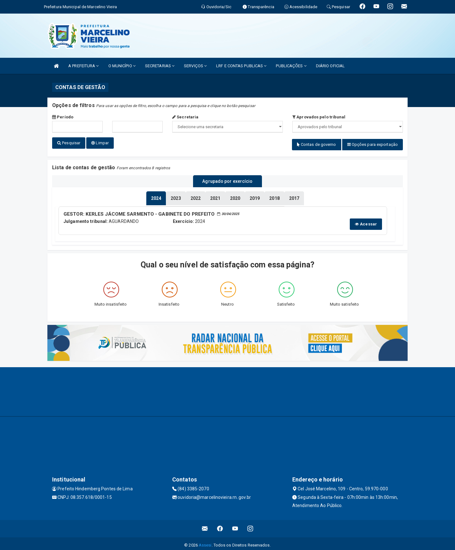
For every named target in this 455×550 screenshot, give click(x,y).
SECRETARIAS (159, 65)
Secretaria (185, 117)
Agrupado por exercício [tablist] (227, 179)
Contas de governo (316, 144)
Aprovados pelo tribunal (319, 117)
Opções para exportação (372, 144)
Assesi (205, 542)
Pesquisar (68, 142)
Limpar (100, 142)
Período (62, 117)
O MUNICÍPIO (122, 65)
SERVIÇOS (195, 65)
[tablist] (156, 196)
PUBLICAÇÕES (291, 65)
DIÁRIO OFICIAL (330, 65)
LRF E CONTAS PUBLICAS (241, 65)
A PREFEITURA (83, 65)
